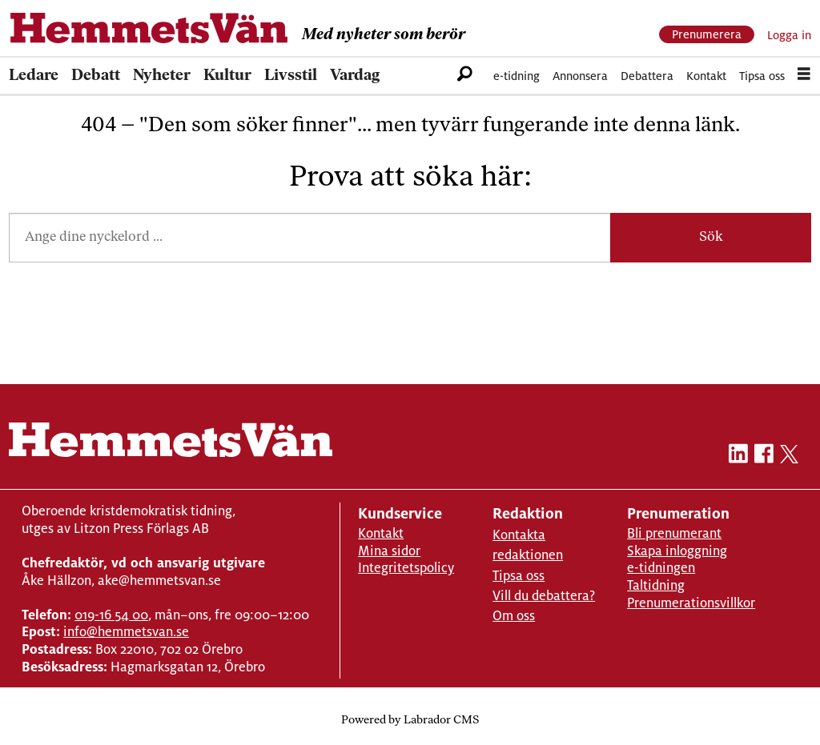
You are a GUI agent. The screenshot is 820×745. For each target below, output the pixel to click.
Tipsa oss (762, 75)
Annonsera (580, 75)
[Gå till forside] (149, 28)
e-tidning (516, 75)
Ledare (33, 76)
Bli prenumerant (674, 533)
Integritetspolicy (406, 567)
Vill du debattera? (543, 595)
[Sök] (464, 76)
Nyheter (162, 76)
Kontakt (706, 75)
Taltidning (656, 585)
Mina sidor (389, 551)
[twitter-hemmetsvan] (789, 456)
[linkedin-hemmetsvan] (738, 456)
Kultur (227, 76)
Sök (711, 237)
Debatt (95, 76)
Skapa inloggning (677, 551)
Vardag (355, 76)
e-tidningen (661, 567)
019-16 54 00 (111, 615)
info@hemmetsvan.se (126, 631)
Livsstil (290, 76)
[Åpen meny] (804, 76)
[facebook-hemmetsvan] (764, 456)
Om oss (513, 615)
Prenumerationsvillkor (691, 603)
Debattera (647, 75)
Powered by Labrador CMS (410, 721)
